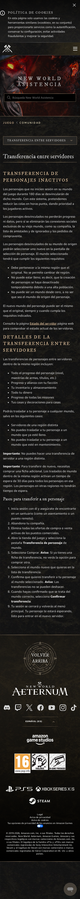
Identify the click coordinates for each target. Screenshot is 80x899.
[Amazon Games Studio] (40, 740)
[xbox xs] (55, 789)
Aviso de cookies (40, 820)
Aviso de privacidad (40, 817)
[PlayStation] (19, 789)
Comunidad (30, 122)
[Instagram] (63, 707)
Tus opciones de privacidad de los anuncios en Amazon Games (40, 824)
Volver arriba (40, 658)
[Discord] (7, 707)
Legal (40, 814)
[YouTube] (51, 707)
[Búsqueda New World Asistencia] (40, 98)
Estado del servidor (43, 324)
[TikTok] (74, 707)
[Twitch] (18, 707)
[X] (29, 707)
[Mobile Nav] (75, 49)
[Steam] (40, 801)
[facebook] (40, 707)
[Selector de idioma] (40, 721)
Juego (9, 122)
